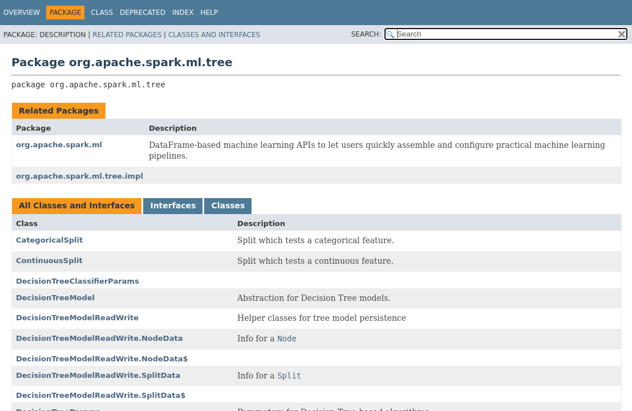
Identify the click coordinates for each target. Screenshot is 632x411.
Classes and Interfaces (214, 35)
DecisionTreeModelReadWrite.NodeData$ (102, 358)
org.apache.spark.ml (59, 144)
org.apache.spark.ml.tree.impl (79, 176)
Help (209, 13)
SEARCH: (366, 34)
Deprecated (142, 13)
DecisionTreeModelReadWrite (77, 317)
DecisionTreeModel (55, 297)
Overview (21, 13)
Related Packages (126, 35)
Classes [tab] (228, 205)
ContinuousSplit (49, 260)
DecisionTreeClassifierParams (77, 281)
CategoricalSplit (49, 240)
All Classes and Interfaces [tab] (77, 205)
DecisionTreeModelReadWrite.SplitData (98, 375)
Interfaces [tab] (173, 205)
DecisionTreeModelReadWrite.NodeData (99, 338)
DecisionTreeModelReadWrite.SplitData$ (100, 395)
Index (183, 13)
